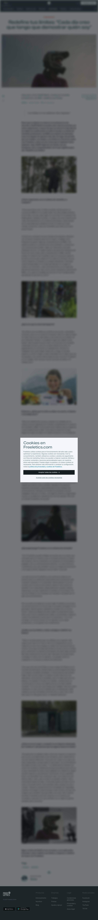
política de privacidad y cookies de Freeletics (45, 467)
